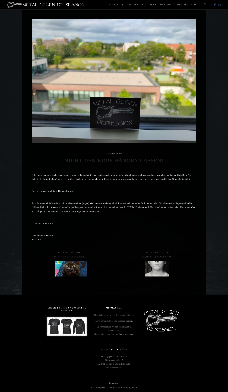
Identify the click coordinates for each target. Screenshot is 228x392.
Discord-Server (125, 321)
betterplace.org (126, 334)
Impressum (114, 383)
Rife (93, 387)
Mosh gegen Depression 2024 (114, 356)
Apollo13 (132, 387)
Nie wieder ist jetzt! (114, 360)
